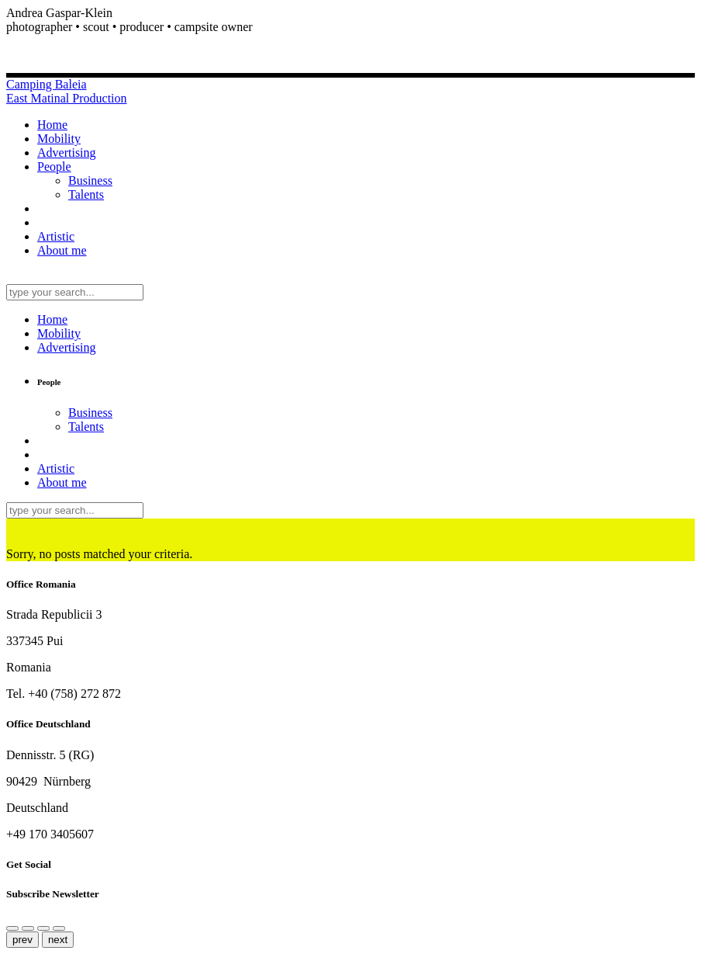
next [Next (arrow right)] (57, 939)
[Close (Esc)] (28, 928)
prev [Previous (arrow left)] (22, 939)
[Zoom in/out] (43, 928)
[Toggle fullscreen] (59, 928)
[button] (350, 27)
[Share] (12, 928)
